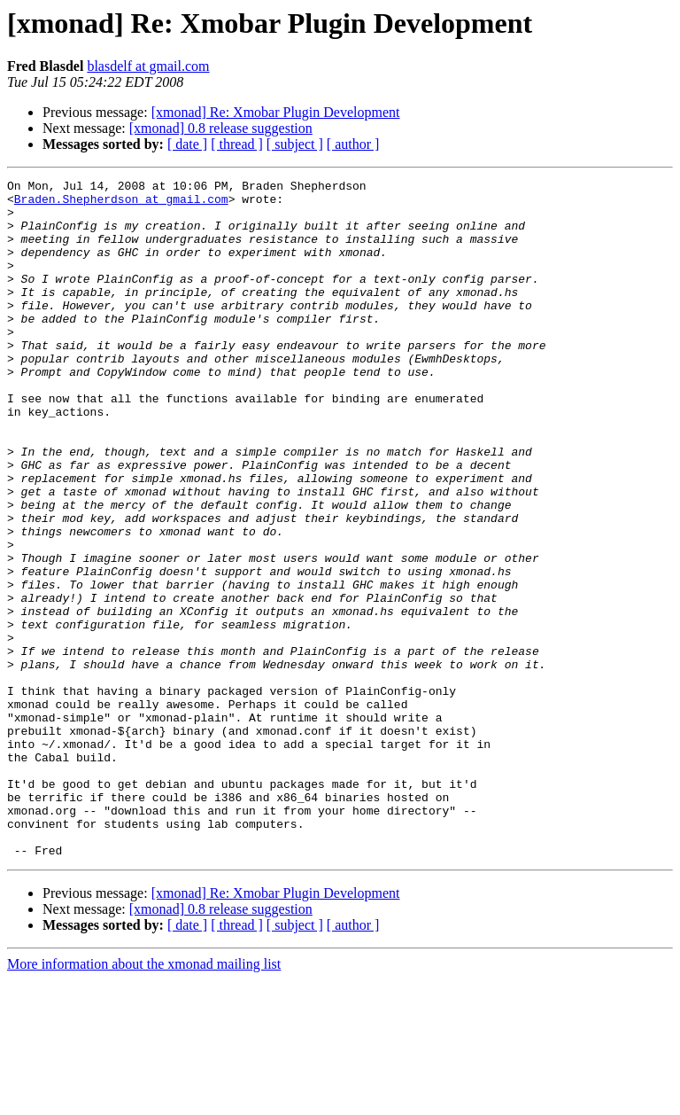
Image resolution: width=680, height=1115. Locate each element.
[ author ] (353, 144)
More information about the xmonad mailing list (144, 1099)
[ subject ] (295, 144)
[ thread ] (237, 144)
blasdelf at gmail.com (148, 66)
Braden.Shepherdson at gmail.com (121, 204)
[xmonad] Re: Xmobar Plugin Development (275, 112)
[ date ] (187, 144)
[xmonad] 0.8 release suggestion (221, 128)
